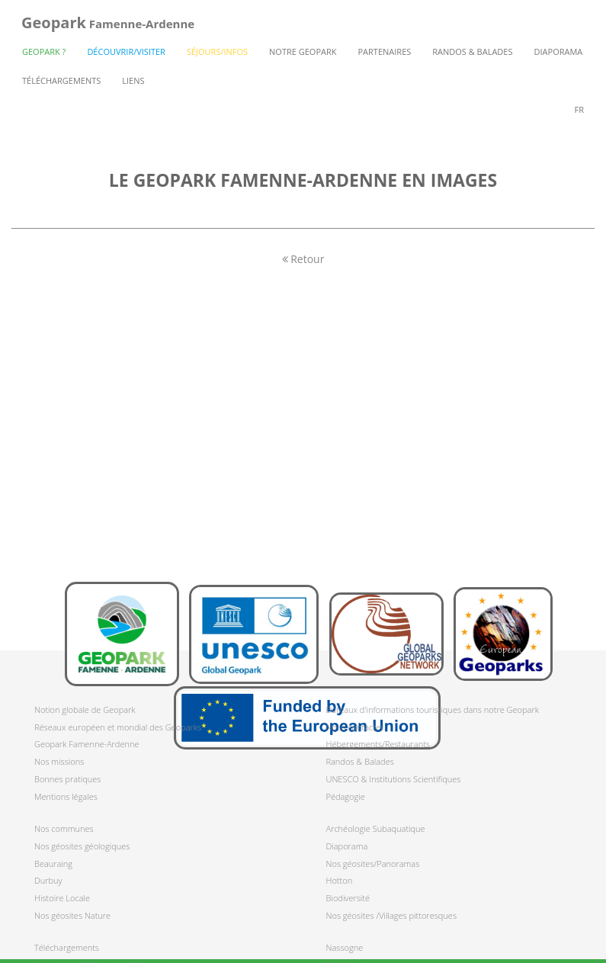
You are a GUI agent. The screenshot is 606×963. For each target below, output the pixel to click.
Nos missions (59, 761)
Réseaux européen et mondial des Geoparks (117, 727)
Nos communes (64, 828)
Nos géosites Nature (72, 915)
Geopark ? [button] (44, 51)
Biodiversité (348, 898)
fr (579, 109)
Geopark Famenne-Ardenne (86, 744)
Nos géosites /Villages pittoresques (391, 915)
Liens (133, 80)
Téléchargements (66, 947)
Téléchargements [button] (61, 80)
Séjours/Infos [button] (217, 51)
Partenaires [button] (385, 51)
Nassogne (345, 947)
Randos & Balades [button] (472, 51)
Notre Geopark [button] (302, 51)
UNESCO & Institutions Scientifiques (393, 779)
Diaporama (558, 51)
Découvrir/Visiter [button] (126, 51)
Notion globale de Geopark (85, 709)
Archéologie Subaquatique (375, 828)
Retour (303, 259)
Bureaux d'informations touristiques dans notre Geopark (433, 709)
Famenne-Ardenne (107, 22)
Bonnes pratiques (67, 779)
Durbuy (48, 880)
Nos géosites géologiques (82, 846)
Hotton (339, 880)
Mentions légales (66, 796)
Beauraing (53, 863)
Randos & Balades (360, 761)
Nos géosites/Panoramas (373, 863)
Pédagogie (345, 796)
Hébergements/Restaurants (378, 744)
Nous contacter (355, 727)
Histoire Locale (62, 898)
